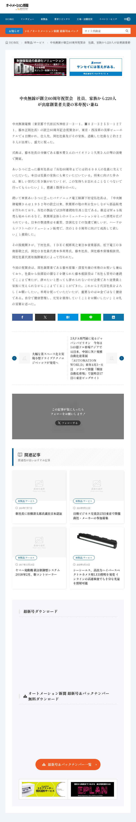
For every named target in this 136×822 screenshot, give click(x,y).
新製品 (44, 19)
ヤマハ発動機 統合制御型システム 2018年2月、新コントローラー (37, 572)
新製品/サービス (34, 42)
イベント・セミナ (108, 19)
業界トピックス (62, 19)
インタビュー (27, 19)
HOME (9, 19)
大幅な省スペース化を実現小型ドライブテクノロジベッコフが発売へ (48, 358)
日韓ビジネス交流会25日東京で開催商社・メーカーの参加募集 (97, 515)
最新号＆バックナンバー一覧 (70, 764)
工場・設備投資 (84, 19)
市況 (126, 19)
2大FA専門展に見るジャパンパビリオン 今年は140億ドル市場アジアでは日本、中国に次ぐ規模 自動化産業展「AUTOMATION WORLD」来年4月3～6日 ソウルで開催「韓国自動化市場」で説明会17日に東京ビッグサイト (87, 358)
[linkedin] (113, 317)
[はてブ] (68, 317)
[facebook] (22, 317)
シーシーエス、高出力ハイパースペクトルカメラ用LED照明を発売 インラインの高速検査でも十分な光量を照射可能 (96, 577)
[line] (91, 317)
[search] (127, 31)
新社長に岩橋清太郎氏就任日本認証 (38, 513)
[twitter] (45, 317)
